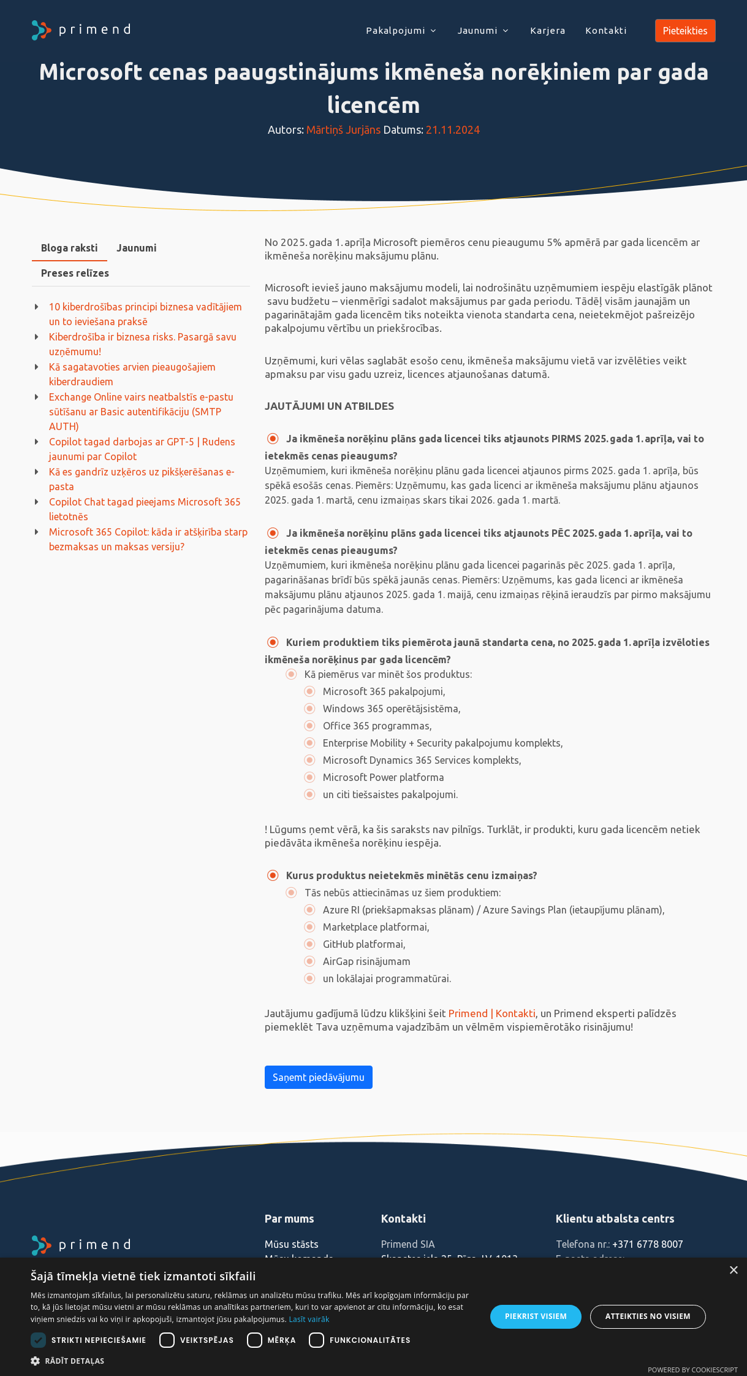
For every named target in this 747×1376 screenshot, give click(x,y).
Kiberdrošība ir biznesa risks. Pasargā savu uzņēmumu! (143, 344)
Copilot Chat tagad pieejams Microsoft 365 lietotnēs (145, 509)
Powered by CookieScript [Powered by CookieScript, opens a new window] (693, 1369)
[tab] (69, 248)
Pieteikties (685, 30)
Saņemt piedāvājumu (319, 1077)
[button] (251, 1361)
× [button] (733, 1270)
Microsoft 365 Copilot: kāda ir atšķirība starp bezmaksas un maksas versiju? (148, 539)
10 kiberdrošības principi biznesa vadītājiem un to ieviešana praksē (145, 314)
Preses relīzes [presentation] (75, 273)
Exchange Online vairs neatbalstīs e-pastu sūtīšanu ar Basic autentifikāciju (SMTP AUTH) (141, 411)
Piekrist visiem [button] (536, 1316)
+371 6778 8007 (647, 1244)
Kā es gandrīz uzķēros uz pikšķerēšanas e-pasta (142, 479)
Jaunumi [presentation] (136, 247)
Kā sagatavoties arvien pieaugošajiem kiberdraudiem (132, 374)
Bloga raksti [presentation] (69, 247)
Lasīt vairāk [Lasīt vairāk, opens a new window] (309, 1319)
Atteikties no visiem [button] (648, 1316)
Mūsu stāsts (292, 1244)
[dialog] (373, 1317)
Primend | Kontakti (492, 1013)
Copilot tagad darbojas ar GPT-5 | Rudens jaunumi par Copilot (142, 449)
